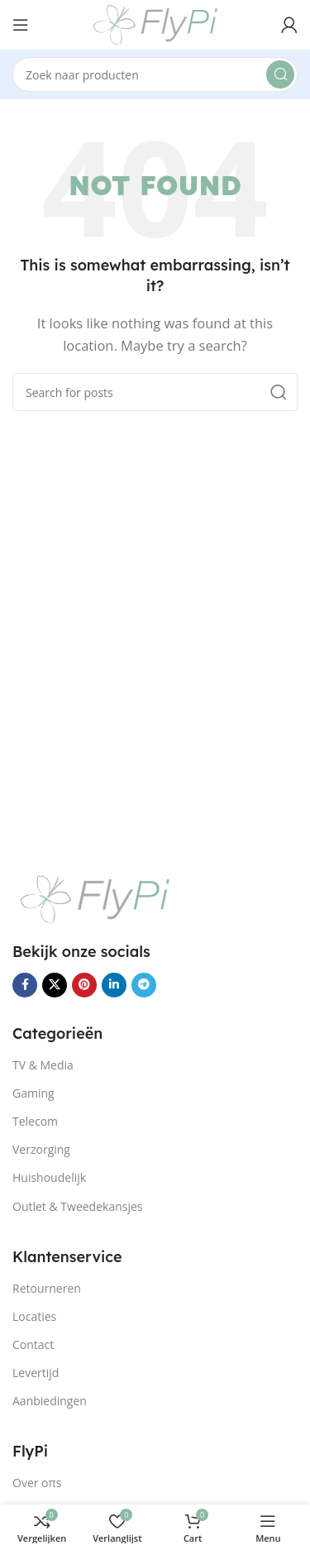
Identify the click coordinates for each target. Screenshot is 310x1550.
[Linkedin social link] (114, 985)
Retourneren (46, 1288)
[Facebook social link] (24, 985)
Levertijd (35, 1372)
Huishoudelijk (49, 1177)
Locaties (34, 1316)
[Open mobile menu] (20, 24)
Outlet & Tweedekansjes (77, 1206)
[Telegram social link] (143, 985)
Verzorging (41, 1149)
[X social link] (54, 985)
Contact (33, 1344)
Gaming (33, 1093)
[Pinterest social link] (84, 985)
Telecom (35, 1121)
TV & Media (43, 1065)
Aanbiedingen (49, 1401)
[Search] (155, 74)
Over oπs (36, 1482)
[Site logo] (155, 23)
